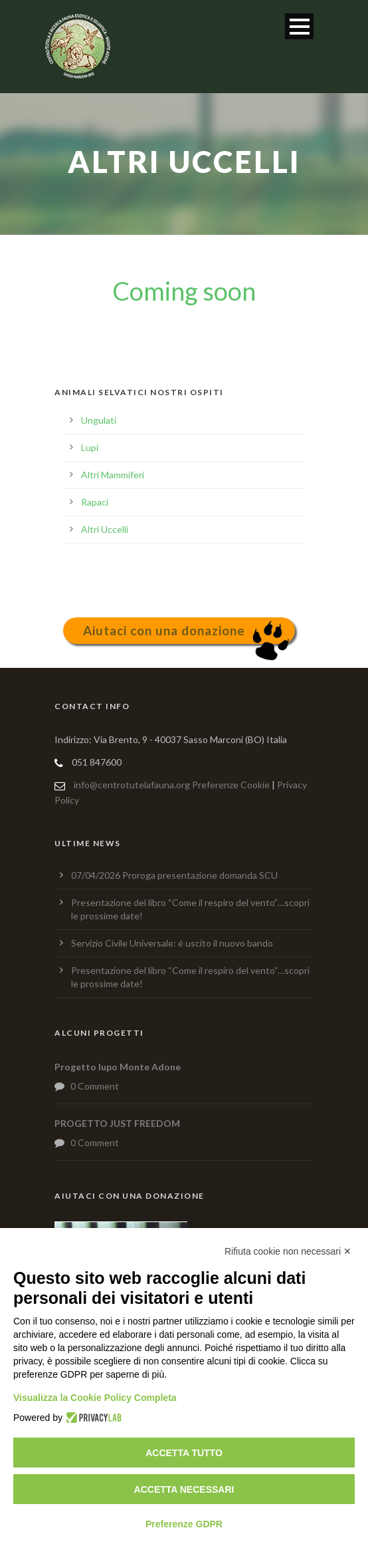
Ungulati (98, 420)
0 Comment (94, 1086)
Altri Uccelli (104, 529)
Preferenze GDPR (184, 1524)
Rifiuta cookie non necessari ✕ (288, 1251)
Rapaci (94, 502)
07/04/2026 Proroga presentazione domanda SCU (174, 875)
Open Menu (299, 26)
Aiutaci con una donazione (164, 630)
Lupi (89, 447)
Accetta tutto (184, 1453)
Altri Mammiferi (112, 474)
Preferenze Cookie (231, 784)
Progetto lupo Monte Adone (117, 1066)
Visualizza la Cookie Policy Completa (95, 1397)
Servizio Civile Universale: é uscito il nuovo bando (172, 943)
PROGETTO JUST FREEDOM (117, 1123)
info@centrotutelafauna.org (132, 784)
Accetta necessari (184, 1489)
